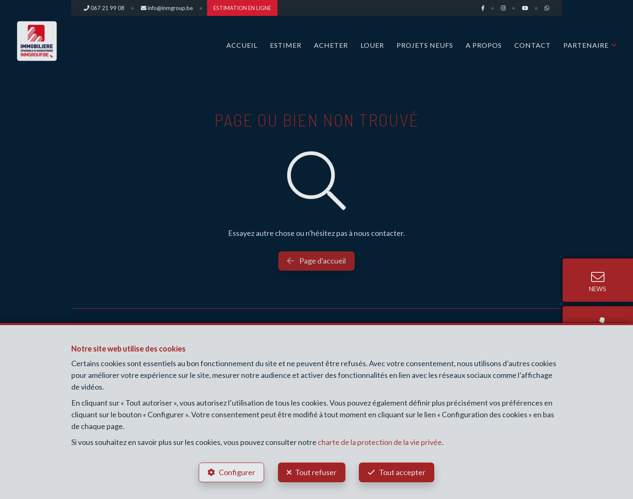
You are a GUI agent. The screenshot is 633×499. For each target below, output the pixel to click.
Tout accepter (402, 472)
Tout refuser (316, 472)
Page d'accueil (316, 260)
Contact (532, 45)
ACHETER (331, 45)
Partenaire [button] (586, 45)
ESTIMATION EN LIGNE (242, 8)
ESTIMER (285, 45)
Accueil (241, 45)
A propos (484, 45)
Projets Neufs (425, 45)
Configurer (237, 472)
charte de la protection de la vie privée (380, 442)
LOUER (372, 45)
